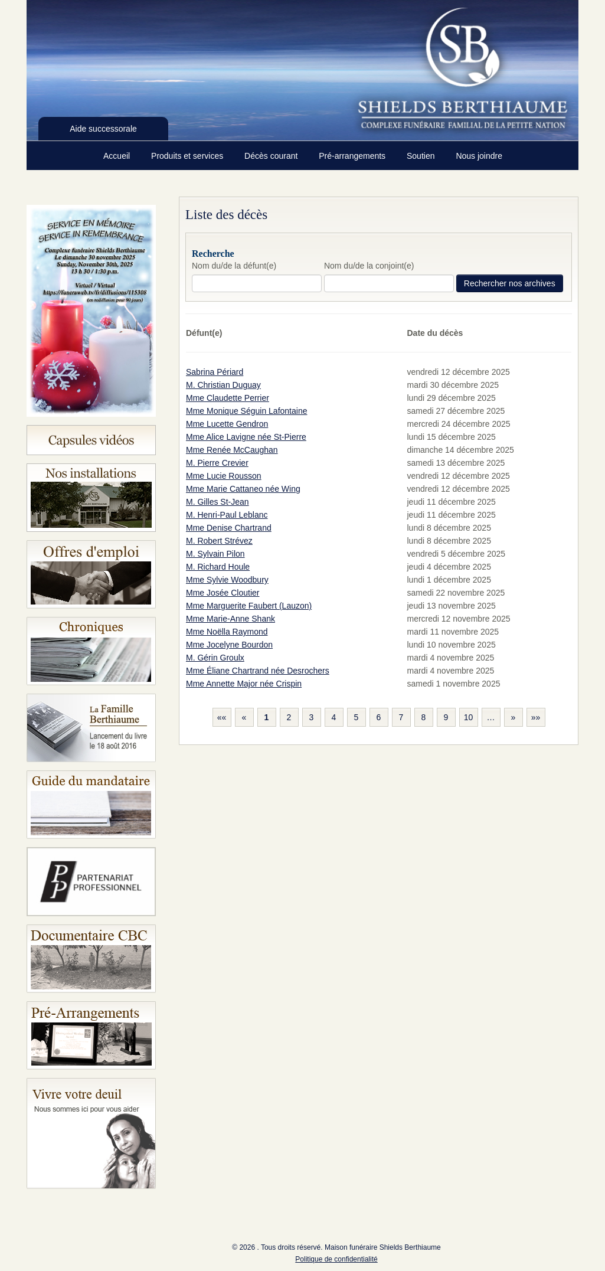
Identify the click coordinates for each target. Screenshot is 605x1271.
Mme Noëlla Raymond (227, 631)
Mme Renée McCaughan (232, 450)
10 (468, 717)
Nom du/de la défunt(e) (234, 265)
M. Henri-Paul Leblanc (227, 514)
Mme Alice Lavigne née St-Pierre (246, 437)
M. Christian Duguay (223, 385)
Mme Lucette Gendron (227, 424)
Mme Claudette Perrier (227, 398)
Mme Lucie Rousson (223, 476)
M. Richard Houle (218, 566)
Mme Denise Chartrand (229, 527)
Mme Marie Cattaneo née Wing (243, 489)
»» (536, 717)
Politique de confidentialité (336, 1259)
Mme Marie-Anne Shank (230, 618)
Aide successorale (103, 128)
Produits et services (188, 156)
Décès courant (272, 156)
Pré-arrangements (353, 156)
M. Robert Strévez (219, 540)
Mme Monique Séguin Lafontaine (246, 411)
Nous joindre (479, 156)
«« (222, 717)
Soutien (422, 156)
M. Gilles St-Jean (217, 502)
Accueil (117, 156)
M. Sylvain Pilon (215, 553)
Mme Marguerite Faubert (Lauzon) (249, 605)
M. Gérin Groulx (215, 657)
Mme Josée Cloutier (223, 592)
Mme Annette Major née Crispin (244, 683)
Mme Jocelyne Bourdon (229, 644)
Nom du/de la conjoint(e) (369, 265)
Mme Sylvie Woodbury (227, 579)
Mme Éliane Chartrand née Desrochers (257, 670)
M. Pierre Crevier (217, 463)
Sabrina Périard (214, 372)
